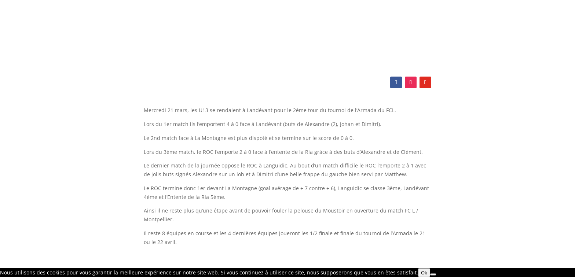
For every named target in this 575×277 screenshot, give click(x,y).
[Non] (433, 274)
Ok (424, 272)
